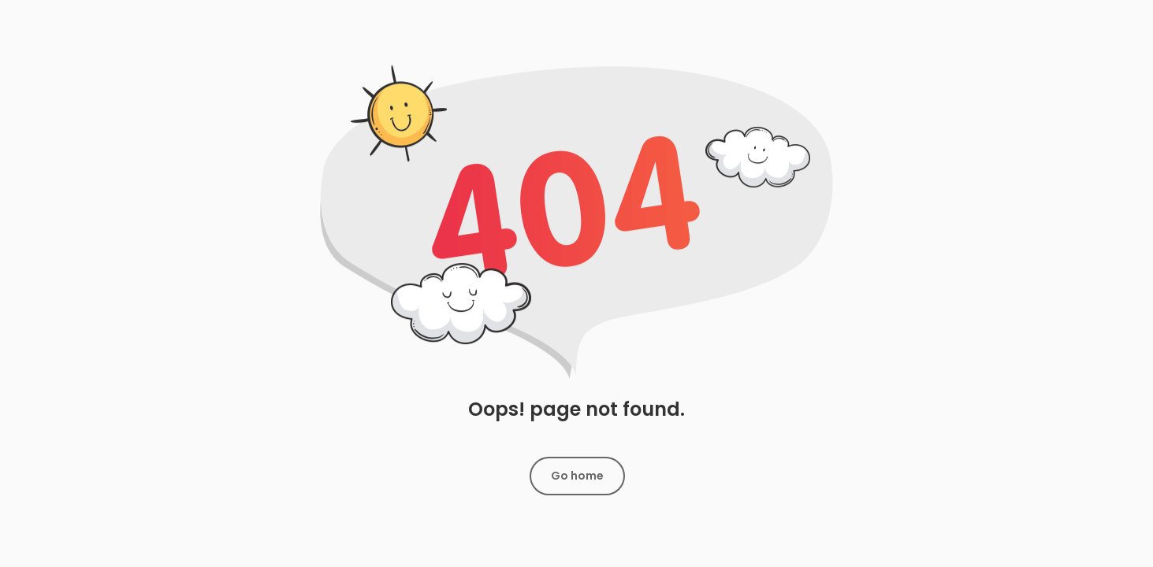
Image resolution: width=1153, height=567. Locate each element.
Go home (577, 476)
